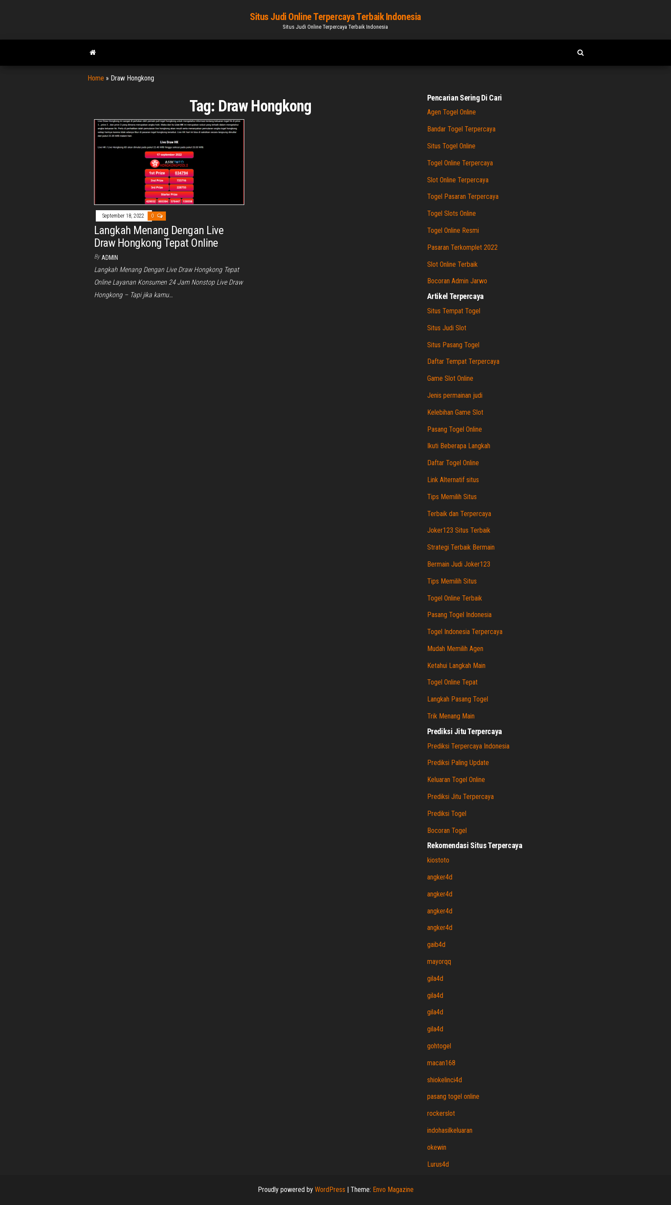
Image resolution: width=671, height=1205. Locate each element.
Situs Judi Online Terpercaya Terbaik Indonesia (335, 16)
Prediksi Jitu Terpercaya (460, 796)
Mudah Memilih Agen (455, 648)
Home (96, 78)
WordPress (330, 1189)
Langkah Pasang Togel (457, 699)
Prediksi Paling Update (458, 763)
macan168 (441, 1063)
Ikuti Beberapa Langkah (458, 446)
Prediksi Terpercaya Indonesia (468, 746)
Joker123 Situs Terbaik (458, 530)
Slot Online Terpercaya (458, 180)
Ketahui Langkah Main (456, 665)
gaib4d (436, 944)
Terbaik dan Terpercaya (459, 514)
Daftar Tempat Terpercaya (463, 361)
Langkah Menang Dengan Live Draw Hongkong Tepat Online (158, 236)
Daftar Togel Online (453, 463)
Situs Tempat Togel (453, 311)
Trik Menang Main (451, 716)
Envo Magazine (393, 1189)
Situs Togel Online (451, 146)
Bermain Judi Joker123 (458, 564)
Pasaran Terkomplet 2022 (462, 247)
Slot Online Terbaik (452, 264)
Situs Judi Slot (446, 328)
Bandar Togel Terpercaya (461, 129)
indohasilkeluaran (449, 1130)
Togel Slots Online (451, 213)
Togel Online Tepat (452, 682)
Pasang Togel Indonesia (459, 615)
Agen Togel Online (451, 112)
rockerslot (441, 1113)
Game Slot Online (450, 378)
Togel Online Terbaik (454, 598)
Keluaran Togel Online (456, 779)
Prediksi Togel (446, 813)
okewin (436, 1147)
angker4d (439, 877)
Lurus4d (438, 1164)
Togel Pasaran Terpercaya (463, 196)
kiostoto (438, 860)
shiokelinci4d (444, 1080)
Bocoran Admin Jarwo (457, 281)
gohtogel (439, 1046)
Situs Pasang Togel (453, 345)
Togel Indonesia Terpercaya (464, 632)
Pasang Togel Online (454, 429)
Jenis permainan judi (454, 395)
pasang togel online (453, 1096)
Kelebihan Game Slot (455, 412)
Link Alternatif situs (453, 480)
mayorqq (439, 961)
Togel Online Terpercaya (460, 163)
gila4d (435, 978)
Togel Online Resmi (453, 230)
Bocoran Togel (447, 830)
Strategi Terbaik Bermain (461, 547)
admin (109, 257)
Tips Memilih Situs (452, 497)
